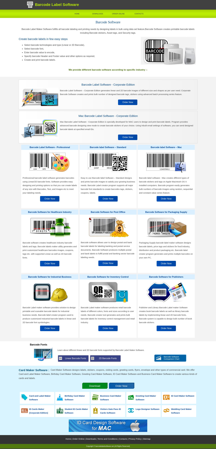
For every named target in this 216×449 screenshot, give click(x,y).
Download (94, 386)
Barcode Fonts (38, 344)
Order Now (127, 102)
